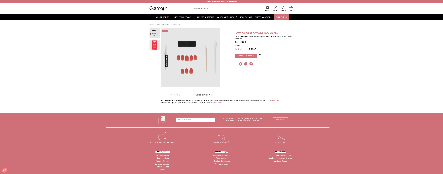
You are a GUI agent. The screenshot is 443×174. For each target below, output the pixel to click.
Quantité (238, 46)
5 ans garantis (221, 158)
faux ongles (218, 102)
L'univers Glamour (162, 161)
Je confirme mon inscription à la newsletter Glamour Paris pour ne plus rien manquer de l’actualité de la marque (244, 119)
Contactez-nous (221, 164)
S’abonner (280, 119)
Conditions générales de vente (280, 158)
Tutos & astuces (162, 167)
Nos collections (162, 158)
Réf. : (236, 42)
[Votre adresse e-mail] (195, 120)
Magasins (162, 170)
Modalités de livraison (221, 155)
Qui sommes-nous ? (162, 164)
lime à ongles (275, 100)
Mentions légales (280, 161)
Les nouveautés (162, 155)
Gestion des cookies (222, 161)
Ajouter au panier (246, 56)
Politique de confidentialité (280, 155)
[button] (163, 17)
